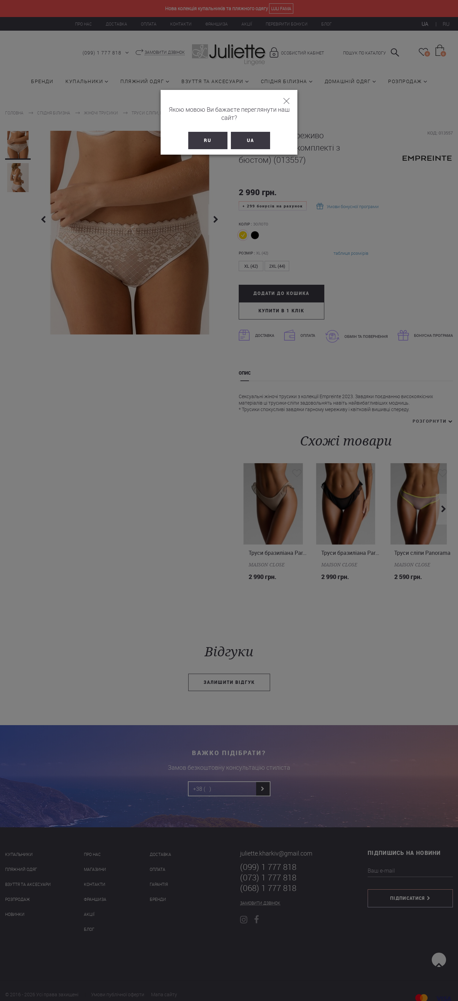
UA (250, 132)
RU (207, 132)
